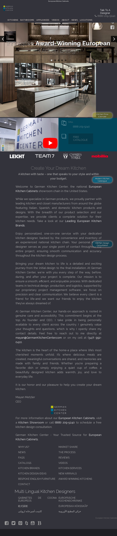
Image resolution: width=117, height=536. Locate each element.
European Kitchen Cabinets (76, 418)
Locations (86, 20)
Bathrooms (27, 20)
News (75, 20)
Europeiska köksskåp (73, 506)
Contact (24, 484)
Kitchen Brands (29, 468)
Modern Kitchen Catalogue (102, 179)
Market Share (68, 446)
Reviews (64, 457)
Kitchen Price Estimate (102, 115)
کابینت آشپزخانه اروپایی (30, 511)
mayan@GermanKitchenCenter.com (39, 337)
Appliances (42, 20)
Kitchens (13, 20)
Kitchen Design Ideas (32, 473)
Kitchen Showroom (31, 422)
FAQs (21, 457)
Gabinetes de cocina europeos (37, 499)
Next (114, 39)
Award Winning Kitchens (75, 478)
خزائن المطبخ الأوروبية (69, 511)
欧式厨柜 (23, 506)
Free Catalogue (80, 138)
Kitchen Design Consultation (102, 244)
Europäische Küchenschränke (70, 499)
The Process (67, 452)
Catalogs (24, 463)
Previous (3, 39)
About (65, 20)
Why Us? (23, 446)
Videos (55, 20)
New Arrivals (67, 473)
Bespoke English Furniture (36, 478)
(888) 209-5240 (81, 126)
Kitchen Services (70, 468)
